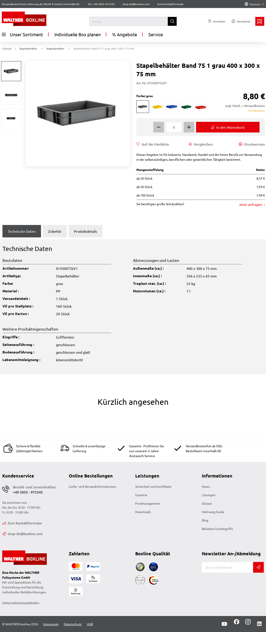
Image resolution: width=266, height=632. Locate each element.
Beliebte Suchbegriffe (217, 529)
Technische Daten (22, 231)
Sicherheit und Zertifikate (153, 486)
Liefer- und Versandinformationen (92, 486)
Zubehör (54, 231)
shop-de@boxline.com (22, 533)
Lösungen (208, 495)
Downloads (143, 512)
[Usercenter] (216, 21)
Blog (205, 520)
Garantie (141, 495)
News (206, 486)
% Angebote (124, 34)
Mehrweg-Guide (213, 512)
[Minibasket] (259, 21)
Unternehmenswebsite (20, 602)
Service (155, 34)
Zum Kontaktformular (170, 4)
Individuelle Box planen (77, 34)
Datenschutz (73, 624)
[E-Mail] (227, 567)
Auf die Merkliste (152, 144)
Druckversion (252, 144)
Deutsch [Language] (254, 4)
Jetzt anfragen (251, 204)
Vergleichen (200, 144)
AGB (90, 624)
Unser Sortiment (22, 34)
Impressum (51, 624)
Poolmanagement (147, 503)
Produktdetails (85, 231)
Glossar (207, 503)
